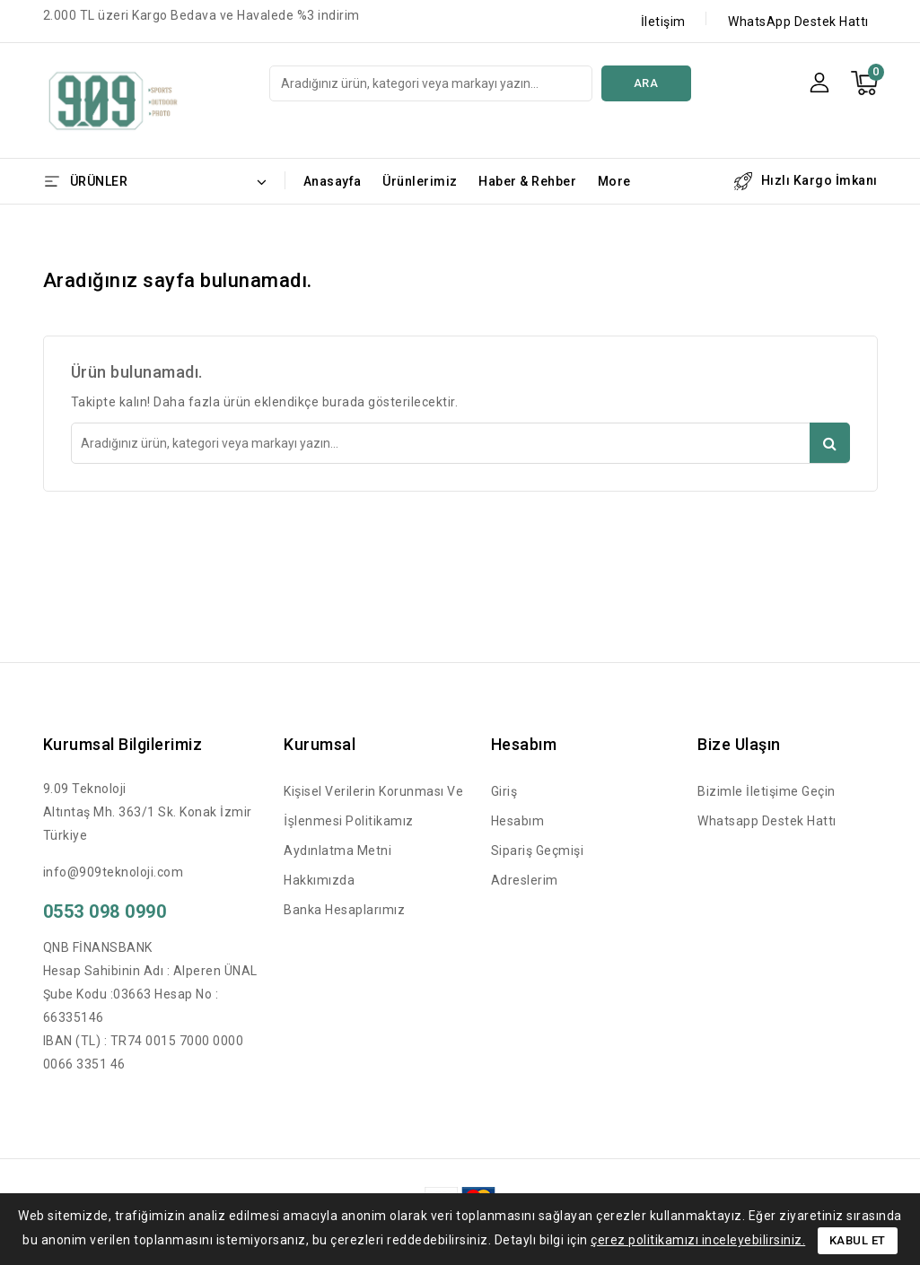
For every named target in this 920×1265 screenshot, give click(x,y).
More (614, 181)
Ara (646, 83)
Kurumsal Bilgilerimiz (123, 744)
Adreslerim (524, 880)
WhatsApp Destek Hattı (798, 21)
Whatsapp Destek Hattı (767, 821)
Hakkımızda (319, 880)
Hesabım (518, 821)
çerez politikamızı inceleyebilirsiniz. (698, 1240)
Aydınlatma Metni (337, 850)
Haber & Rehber (527, 181)
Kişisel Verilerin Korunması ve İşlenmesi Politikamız (373, 806)
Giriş (504, 791)
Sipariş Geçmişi (537, 850)
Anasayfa (332, 181)
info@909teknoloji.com (113, 872)
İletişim (663, 21)
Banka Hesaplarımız (344, 910)
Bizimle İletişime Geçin (766, 791)
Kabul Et (857, 1240)
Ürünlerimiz (420, 181)
